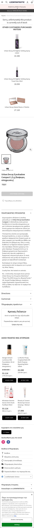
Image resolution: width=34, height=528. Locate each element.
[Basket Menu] (32, 2)
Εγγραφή (6, 432)
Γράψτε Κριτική (17, 324)
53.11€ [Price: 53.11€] (5, 373)
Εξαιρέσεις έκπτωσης (10, 457)
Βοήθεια (5, 453)
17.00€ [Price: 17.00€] (21, 410)
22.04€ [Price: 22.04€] (21, 370)
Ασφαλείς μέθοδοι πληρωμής (17, 7)
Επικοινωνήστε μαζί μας (11, 468)
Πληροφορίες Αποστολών (11, 464)
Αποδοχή (17, 524)
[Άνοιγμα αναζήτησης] (6, 2)
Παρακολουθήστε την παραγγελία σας (15, 471)
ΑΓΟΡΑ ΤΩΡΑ (10, 380)
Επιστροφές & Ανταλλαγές (11, 460)
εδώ (15, 516)
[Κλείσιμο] (32, 495)
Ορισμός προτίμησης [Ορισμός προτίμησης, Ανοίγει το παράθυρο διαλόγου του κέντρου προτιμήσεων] (17, 519)
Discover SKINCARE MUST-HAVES (17, 11)
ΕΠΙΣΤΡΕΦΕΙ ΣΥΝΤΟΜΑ (17, 194)
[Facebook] (8, 443)
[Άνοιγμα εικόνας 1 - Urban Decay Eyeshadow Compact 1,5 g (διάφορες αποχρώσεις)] (6, 159)
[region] (17, 510)
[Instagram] (3, 443)
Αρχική (3, 15)
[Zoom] (31, 150)
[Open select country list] (18, 476)
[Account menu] (27, 2)
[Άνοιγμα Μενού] (2, 2)
